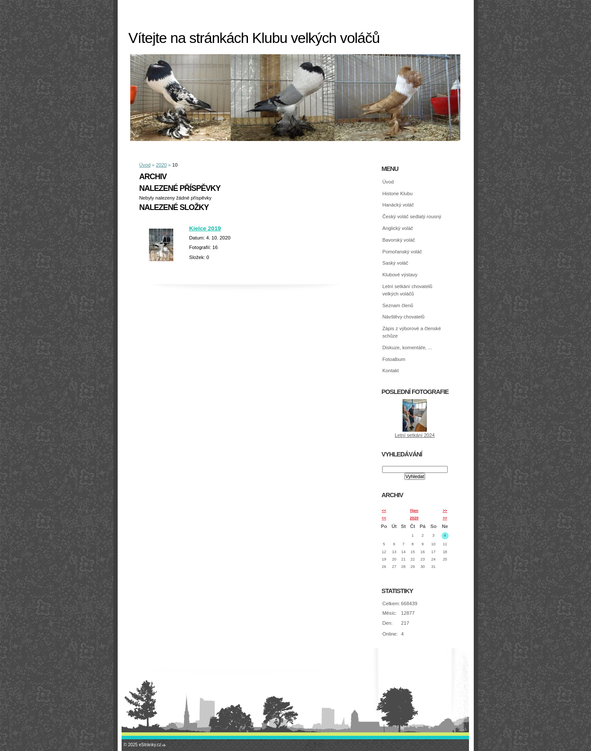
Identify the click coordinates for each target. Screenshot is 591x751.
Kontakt (391, 370)
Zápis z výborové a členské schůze (412, 332)
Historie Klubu (398, 193)
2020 (161, 164)
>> (444, 510)
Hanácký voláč (398, 204)
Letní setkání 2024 (415, 435)
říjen (414, 510)
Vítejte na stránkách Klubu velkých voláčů (254, 38)
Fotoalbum (394, 359)
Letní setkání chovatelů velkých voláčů (408, 290)
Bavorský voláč (399, 240)
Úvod (145, 164)
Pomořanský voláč (402, 251)
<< (384, 510)
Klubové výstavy (400, 274)
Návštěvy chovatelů (404, 316)
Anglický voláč (398, 228)
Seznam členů (398, 305)
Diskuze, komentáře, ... (407, 347)
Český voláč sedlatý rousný (412, 216)
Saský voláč (396, 263)
